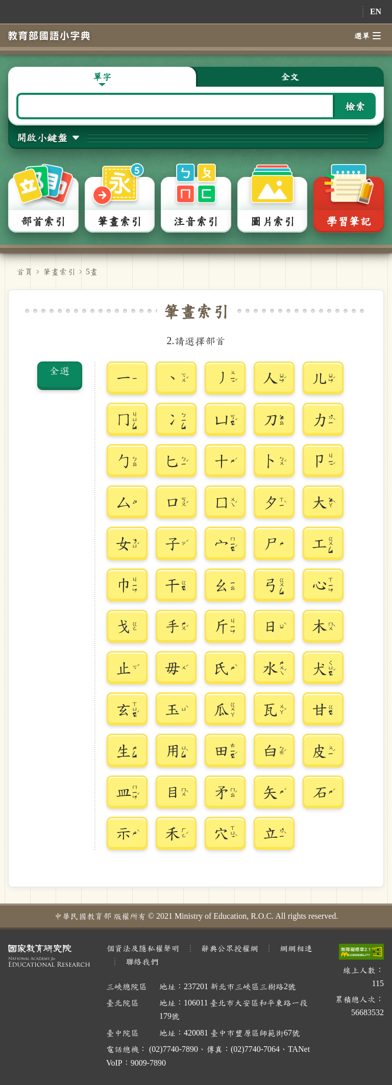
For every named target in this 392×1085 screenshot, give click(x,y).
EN (375, 11)
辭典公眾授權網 (229, 948)
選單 (367, 36)
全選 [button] (60, 370)
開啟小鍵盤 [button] (41, 137)
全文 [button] (290, 76)
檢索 (355, 106)
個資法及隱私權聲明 (143, 948)
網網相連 (296, 948)
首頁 (24, 271)
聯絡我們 (142, 961)
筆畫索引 (59, 271)
